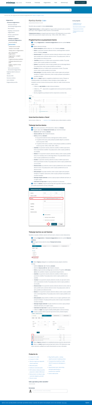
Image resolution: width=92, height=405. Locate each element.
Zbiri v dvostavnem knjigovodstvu (13, 53)
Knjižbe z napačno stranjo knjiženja (15, 65)
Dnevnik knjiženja (13, 42)
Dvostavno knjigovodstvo (25, 15)
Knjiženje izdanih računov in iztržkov (13, 72)
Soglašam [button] (87, 402)
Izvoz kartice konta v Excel (79, 26)
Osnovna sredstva (11, 78)
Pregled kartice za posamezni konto (77, 24)
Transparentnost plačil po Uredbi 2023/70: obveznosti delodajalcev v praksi (57, 363)
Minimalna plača (35, 365)
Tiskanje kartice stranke (14, 46)
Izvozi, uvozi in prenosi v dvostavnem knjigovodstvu (14, 68)
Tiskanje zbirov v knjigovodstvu (16, 50)
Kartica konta (12, 44)
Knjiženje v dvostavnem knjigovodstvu (13, 31)
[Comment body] (50, 391)
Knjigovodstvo (15, 15)
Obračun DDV (10, 76)
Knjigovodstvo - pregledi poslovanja (14, 56)
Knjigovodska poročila (12, 82)
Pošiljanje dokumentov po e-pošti (15, 62)
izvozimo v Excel (47, 120)
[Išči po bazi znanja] (41, 10)
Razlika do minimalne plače (37, 367)
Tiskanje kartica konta (78, 29)
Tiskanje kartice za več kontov (78, 31)
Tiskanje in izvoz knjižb (14, 48)
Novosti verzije (34, 378)
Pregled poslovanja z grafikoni (16, 59)
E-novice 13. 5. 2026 (35, 357)
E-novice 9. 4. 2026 (35, 359)
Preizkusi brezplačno (81, 2)
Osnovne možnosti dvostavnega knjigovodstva (14, 25)
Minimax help (7, 15)
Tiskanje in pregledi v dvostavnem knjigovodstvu (42, 15)
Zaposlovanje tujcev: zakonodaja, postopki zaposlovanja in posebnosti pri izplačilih (56, 369)
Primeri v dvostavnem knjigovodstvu (13, 35)
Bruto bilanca (11, 28)
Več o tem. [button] (64, 402)
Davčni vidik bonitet (54, 373)
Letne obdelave (10, 80)
